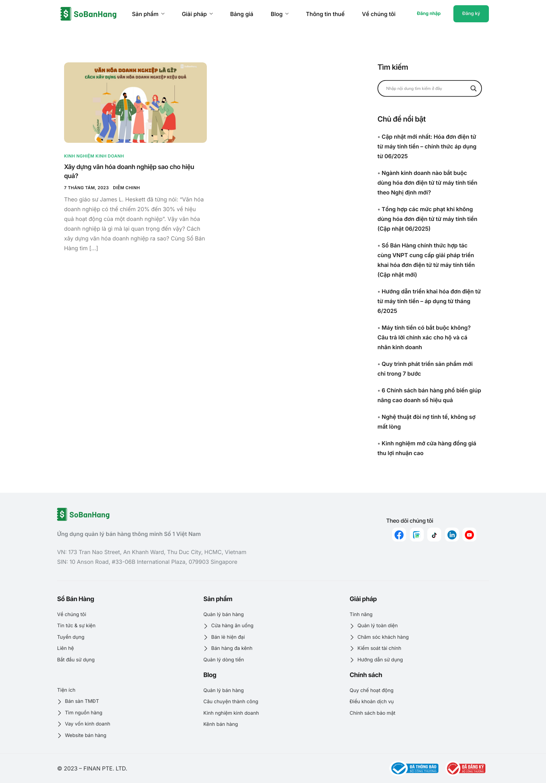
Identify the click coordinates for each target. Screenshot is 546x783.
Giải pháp (197, 14)
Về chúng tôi (379, 14)
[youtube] (469, 535)
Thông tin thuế (325, 14)
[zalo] (417, 535)
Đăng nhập (428, 13)
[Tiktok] (434, 535)
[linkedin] (452, 535)
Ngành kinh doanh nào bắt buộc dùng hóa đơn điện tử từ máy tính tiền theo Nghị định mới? (427, 182)
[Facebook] (399, 535)
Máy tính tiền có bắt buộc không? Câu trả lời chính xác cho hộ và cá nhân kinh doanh (424, 337)
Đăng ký (471, 13)
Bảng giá (241, 14)
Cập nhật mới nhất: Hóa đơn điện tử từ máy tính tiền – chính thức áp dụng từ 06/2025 (426, 146)
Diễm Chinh (126, 187)
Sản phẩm (148, 14)
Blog (279, 14)
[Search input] (426, 88)
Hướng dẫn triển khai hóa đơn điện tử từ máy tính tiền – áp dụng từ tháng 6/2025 (429, 301)
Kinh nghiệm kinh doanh (94, 156)
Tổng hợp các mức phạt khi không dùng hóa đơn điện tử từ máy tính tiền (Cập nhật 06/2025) (427, 219)
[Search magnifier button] (473, 88)
